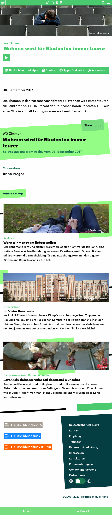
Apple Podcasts (71, 70)
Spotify (48, 70)
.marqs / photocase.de (99, 33)
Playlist (84, 510)
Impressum (76, 452)
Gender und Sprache (82, 469)
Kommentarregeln (81, 464)
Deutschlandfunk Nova (84, 424)
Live (28, 510)
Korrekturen (77, 458)
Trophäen (75, 441)
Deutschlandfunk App (21, 70)
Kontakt (74, 430)
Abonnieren (97, 70)
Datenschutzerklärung (83, 447)
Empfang (75, 436)
